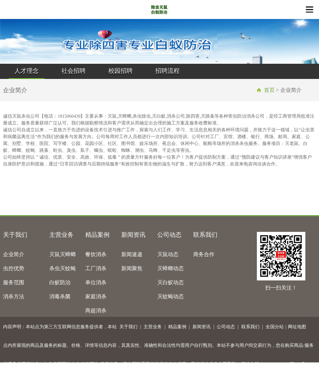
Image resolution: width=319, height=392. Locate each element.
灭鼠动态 (167, 254)
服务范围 (13, 282)
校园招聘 (120, 71)
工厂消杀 (95, 268)
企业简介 (13, 254)
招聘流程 (167, 71)
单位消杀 (95, 282)
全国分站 (275, 326)
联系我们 (205, 235)
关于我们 (15, 235)
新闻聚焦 (131, 268)
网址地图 (297, 326)
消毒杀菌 (59, 296)
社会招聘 (73, 71)
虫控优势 (13, 268)
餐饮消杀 (95, 254)
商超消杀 (95, 310)
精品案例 (97, 235)
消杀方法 (13, 296)
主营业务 (61, 235)
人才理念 (26, 71)
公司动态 (169, 235)
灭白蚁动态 (170, 282)
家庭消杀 (95, 296)
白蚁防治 (59, 282)
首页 (269, 90)
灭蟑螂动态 (170, 268)
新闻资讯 (133, 235)
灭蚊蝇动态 (170, 296)
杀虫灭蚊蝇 (62, 268)
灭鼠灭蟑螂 (62, 254)
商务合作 (203, 254)
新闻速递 (131, 254)
